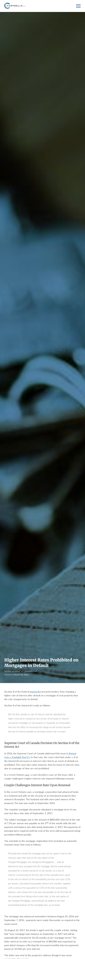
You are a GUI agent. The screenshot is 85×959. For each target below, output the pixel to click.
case (27, 774)
